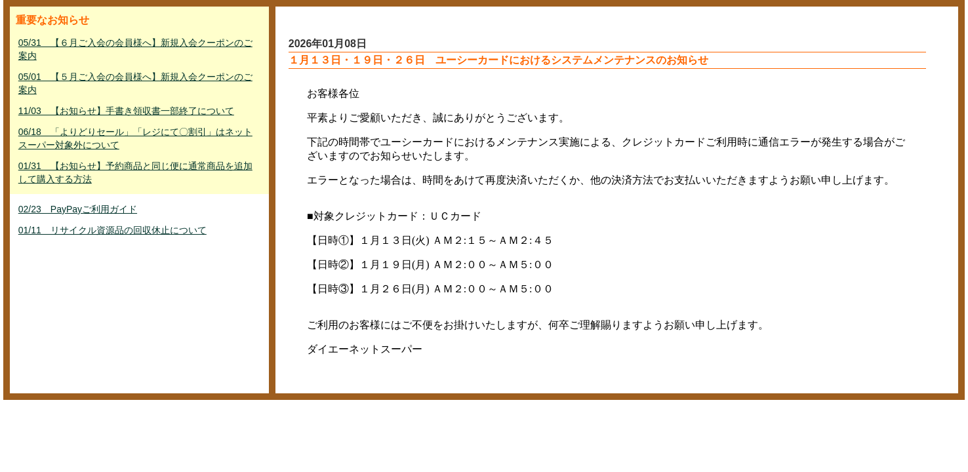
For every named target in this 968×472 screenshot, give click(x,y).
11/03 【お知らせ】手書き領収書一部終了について (126, 111)
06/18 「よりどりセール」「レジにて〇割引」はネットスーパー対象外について (135, 138)
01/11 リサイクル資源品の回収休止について (112, 230)
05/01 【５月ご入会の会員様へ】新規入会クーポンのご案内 (135, 83)
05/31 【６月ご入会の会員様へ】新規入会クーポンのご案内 (135, 49)
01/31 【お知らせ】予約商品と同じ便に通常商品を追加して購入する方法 (135, 172)
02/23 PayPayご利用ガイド (77, 209)
